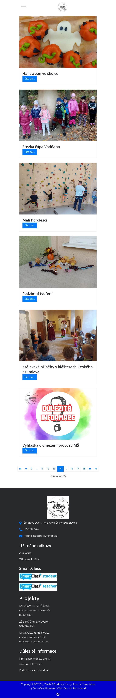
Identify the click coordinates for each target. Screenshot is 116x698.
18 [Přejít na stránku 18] (84, 468)
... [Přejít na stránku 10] (36, 468)
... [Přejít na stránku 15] (66, 468)
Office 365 (25, 553)
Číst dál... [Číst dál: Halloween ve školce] (29, 78)
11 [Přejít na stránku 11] (42, 468)
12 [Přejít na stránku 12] (48, 468)
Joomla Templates (84, 684)
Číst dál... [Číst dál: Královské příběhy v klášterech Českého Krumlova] (29, 377)
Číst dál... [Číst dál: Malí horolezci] (29, 225)
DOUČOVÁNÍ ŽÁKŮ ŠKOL (35, 610)
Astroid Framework (75, 688)
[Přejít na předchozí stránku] (26, 469)
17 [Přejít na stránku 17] (78, 468)
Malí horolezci (34, 220)
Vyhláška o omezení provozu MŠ (50, 445)
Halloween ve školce (40, 73)
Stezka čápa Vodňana (41, 146)
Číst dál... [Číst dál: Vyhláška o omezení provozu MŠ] (29, 450)
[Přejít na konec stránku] (96, 469)
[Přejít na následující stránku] (90, 469)
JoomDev (39, 688)
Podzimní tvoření (37, 293)
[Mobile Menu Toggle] (23, 7)
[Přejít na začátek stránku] (20, 469)
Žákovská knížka (29, 559)
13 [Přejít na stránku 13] (54, 468)
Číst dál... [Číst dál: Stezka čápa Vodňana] (29, 152)
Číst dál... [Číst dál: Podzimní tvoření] (29, 298)
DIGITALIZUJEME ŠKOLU (34, 637)
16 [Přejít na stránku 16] (72, 468)
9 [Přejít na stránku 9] (31, 468)
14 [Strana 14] (60, 468)
